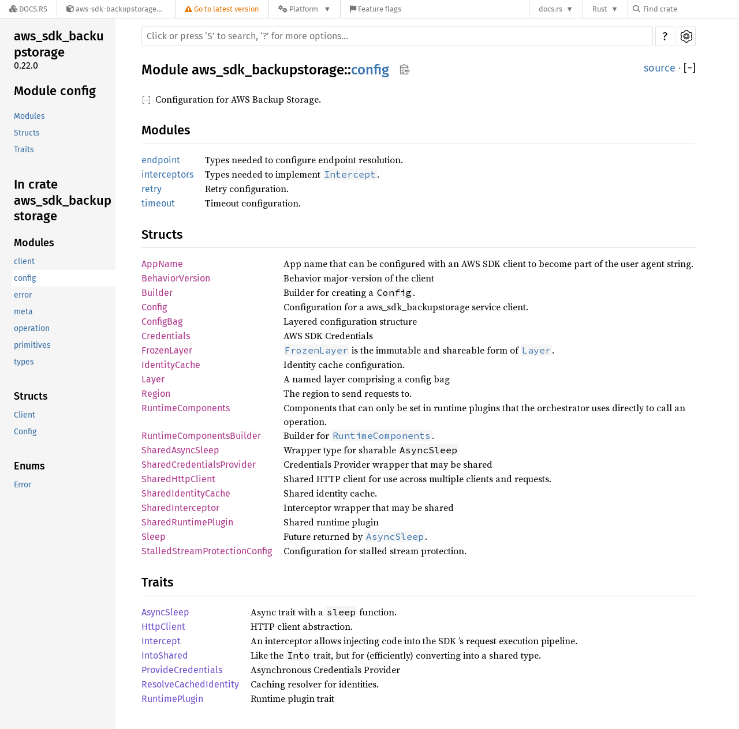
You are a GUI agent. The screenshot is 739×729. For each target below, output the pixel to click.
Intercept (161, 641)
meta (23, 312)
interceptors (167, 174)
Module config (55, 91)
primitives (32, 345)
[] (690, 68)
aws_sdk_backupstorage (59, 44)
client (24, 261)
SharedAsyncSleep (180, 450)
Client (24, 415)
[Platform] (304, 9)
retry (151, 188)
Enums (29, 466)
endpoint (160, 160)
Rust (599, 9)
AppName (162, 263)
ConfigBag (161, 321)
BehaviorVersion (175, 278)
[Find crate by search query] (690, 9)
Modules (29, 116)
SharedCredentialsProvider (198, 464)
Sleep (153, 536)
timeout (158, 203)
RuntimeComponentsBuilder (201, 435)
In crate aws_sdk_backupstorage (62, 200)
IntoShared (164, 655)
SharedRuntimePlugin (187, 522)
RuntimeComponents (185, 408)
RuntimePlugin (172, 698)
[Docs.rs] (28, 9)
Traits (24, 150)
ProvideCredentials (181, 669)
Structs (27, 133)
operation (32, 328)
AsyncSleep (165, 612)
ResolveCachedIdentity (190, 684)
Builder (157, 292)
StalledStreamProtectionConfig (206, 551)
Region (155, 393)
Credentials (165, 335)
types (24, 362)
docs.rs (550, 9)
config (25, 278)
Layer (153, 379)
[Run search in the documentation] (397, 36)
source (659, 68)
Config (25, 432)
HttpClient (163, 626)
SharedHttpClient (178, 479)
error (23, 295)
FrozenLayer (166, 350)
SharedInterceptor (180, 507)
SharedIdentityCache (185, 493)
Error (22, 485)
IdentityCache (170, 364)
